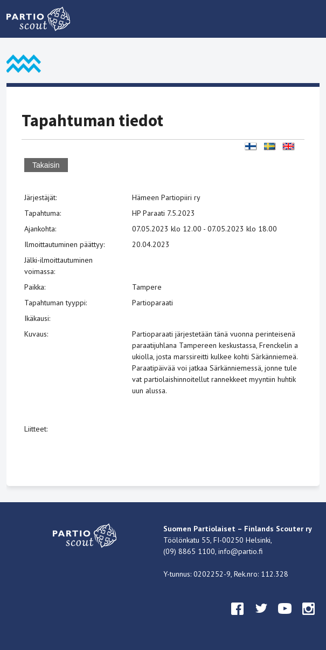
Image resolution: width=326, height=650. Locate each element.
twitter (261, 619)
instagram (309, 619)
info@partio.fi (240, 551)
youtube (285, 619)
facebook (237, 619)
